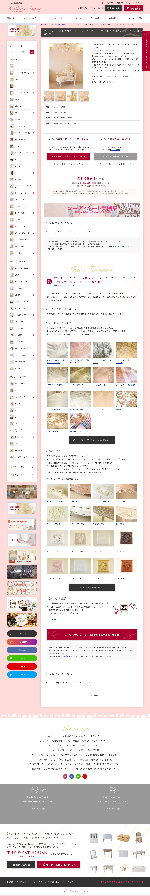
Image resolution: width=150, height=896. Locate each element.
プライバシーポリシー (36, 882)
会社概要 (10, 882)
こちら (104, 656)
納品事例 (113, 18)
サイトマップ (68, 882)
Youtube (84, 776)
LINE (78, 776)
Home (43, 24)
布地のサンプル (53, 334)
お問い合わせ (115, 149)
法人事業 (95, 18)
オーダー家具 (30, 18)
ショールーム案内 (134, 18)
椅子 (58, 24)
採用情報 (20, 882)
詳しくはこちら (54, 619)
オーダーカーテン (53, 18)
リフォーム (76, 18)
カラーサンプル (53, 469)
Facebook (71, 776)
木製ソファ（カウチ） (69, 24)
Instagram (65, 776)
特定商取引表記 (53, 882)
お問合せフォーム (127, 246)
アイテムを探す (51, 24)
